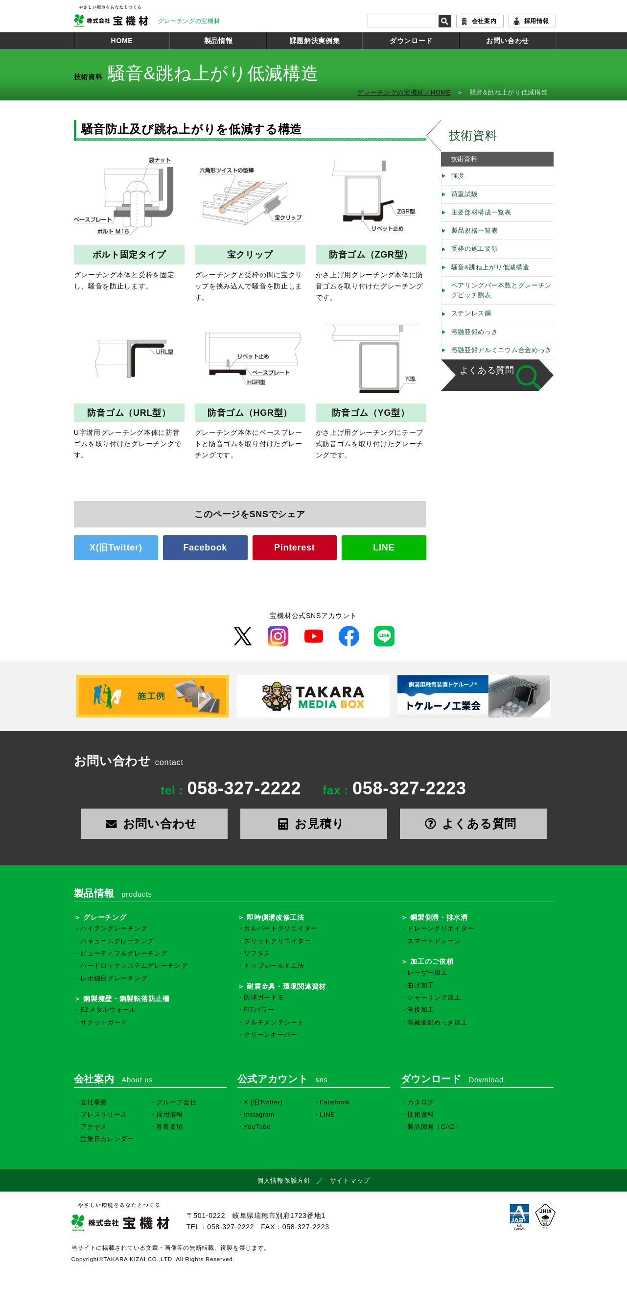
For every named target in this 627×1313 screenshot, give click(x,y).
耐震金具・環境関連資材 (286, 986)
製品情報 (218, 41)
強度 (457, 175)
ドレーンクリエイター (440, 928)
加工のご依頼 (431, 961)
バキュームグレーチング (117, 941)
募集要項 (169, 1126)
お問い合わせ (507, 41)
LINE (384, 547)
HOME (122, 41)
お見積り (314, 823)
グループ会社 (176, 1102)
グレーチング (104, 917)
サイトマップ (350, 1180)
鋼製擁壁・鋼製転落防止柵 (126, 999)
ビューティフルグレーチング (123, 953)
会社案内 (484, 21)
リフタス (257, 953)
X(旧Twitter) (116, 547)
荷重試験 (464, 194)
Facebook (205, 547)
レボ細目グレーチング (113, 978)
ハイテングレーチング (113, 928)
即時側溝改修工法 (275, 917)
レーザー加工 (427, 972)
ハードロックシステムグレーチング (133, 965)
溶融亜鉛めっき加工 (437, 1022)
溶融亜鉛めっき (474, 332)
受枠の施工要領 (474, 248)
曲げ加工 (420, 985)
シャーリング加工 (434, 997)
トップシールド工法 (274, 965)
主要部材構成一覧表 (481, 212)
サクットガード (103, 1022)
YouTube (257, 1126)
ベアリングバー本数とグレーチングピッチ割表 (501, 290)
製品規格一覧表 (474, 230)
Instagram (259, 1114)
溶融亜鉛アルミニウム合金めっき (501, 350)
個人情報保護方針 (284, 1180)
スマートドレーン (434, 941)
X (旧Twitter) (263, 1102)
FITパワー (259, 1009)
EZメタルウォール (108, 1009)
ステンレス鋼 (471, 313)
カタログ (420, 1102)
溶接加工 (420, 1009)
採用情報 (536, 21)
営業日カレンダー (107, 1139)
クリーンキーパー (271, 1034)
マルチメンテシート (274, 1022)
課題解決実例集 (315, 41)
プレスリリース (103, 1114)
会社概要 (93, 1102)
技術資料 (473, 135)
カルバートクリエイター (281, 928)
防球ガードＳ (264, 997)
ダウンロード (411, 41)
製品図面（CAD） (434, 1126)
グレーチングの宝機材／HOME (404, 92)
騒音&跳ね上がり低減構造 (490, 267)
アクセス (93, 1126)
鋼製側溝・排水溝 (439, 917)
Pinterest (294, 547)
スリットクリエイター (277, 941)
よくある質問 (487, 370)
